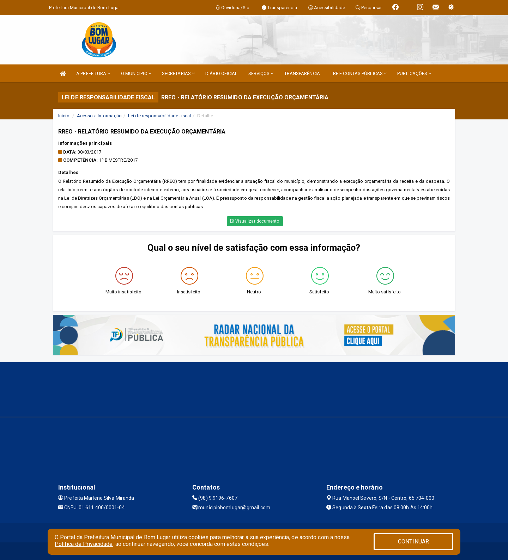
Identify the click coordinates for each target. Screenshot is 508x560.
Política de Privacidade (84, 544)
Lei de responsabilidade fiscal (159, 115)
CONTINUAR (413, 541)
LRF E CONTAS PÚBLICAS (359, 73)
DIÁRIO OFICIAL (221, 73)
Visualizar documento (254, 221)
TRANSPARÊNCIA (302, 73)
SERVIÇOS (261, 73)
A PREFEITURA (93, 73)
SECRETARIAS (178, 73)
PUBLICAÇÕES (414, 73)
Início (63, 115)
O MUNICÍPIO (136, 73)
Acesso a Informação (99, 115)
